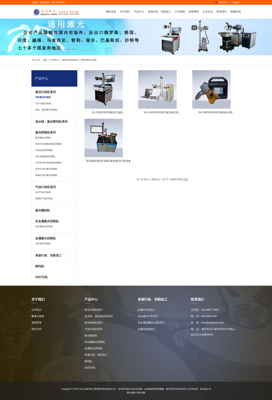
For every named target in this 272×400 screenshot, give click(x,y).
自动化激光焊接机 (44, 150)
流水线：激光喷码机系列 (51, 121)
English (234, 2)
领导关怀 (36, 329)
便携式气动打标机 (44, 198)
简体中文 (221, 2)
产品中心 (139, 11)
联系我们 (222, 11)
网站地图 (131, 392)
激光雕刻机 (42, 210)
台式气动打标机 (43, 192)
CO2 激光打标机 (43, 103)
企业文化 (208, 11)
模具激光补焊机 (43, 137)
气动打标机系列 (45, 187)
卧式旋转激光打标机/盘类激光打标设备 (108, 160)
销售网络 (194, 11)
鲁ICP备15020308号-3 (177, 389)
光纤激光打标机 (89, 60)
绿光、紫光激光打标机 (46, 109)
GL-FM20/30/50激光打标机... (108, 112)
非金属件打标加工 (148, 316)
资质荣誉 (36, 322)
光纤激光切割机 (43, 243)
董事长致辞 (37, 316)
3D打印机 (41, 277)
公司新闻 (180, 11)
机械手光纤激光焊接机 (46, 175)
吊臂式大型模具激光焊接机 (48, 144)
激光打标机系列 (70, 60)
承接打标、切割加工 (159, 11)
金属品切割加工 (147, 329)
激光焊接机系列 (45, 132)
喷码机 (39, 266)
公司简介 (36, 309)
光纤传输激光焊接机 (45, 156)
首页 (44, 60)
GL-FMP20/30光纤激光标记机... (216, 112)
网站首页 (111, 11)
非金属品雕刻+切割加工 (151, 322)
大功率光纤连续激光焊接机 (48, 162)
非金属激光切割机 (47, 221)
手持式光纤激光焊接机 (46, 169)
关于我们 (125, 11)
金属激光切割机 (45, 238)
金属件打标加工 (147, 309)
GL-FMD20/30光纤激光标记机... (162, 112)
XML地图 (140, 392)
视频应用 (235, 11)
